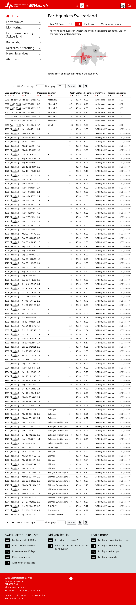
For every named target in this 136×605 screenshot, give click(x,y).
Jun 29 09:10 (15, 120)
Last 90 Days (57, 24)
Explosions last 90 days (23, 551)
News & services (23, 53)
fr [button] (87, 5)
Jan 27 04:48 (15, 104)
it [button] (92, 5)
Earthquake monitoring (110, 545)
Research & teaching (23, 48)
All (78, 24)
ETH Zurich (17, 598)
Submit (71, 86)
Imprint (8, 595)
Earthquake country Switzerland (23, 35)
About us (23, 59)
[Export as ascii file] (86, 86)
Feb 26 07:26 (15, 116)
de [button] (76, 5)
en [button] (82, 5)
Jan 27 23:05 (15, 108)
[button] (16, 5)
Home (12, 16)
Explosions (90, 24)
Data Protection (38, 595)
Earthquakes (23, 22)
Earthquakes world (107, 557)
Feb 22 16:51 (15, 99)
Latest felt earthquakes (23, 545)
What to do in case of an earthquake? (71, 547)
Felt (71, 24)
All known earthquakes (23, 562)
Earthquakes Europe (108, 551)
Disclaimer (21, 595)
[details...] (14, 129)
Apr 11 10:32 (15, 125)
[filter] (8, 95)
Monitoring (23, 27)
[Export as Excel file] (80, 86)
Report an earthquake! (66, 540)
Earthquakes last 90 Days (24, 540)
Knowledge (23, 42)
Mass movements (111, 24)
